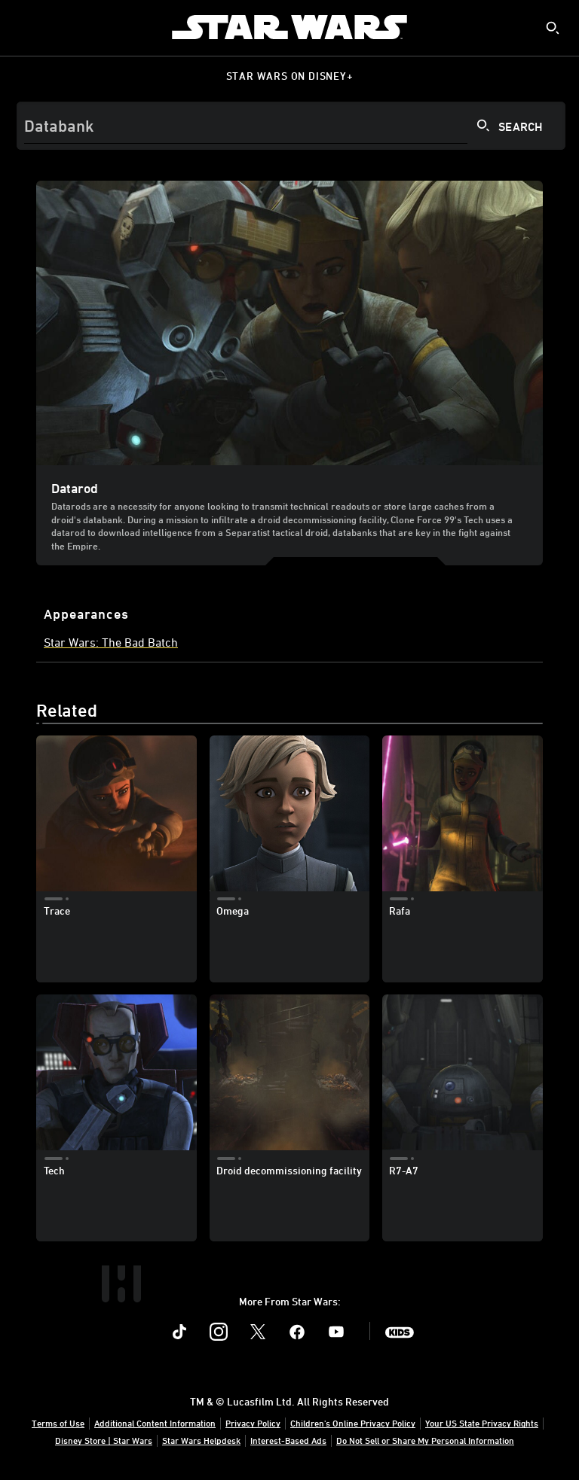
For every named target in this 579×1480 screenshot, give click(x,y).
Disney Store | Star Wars (103, 1440)
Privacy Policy (252, 1423)
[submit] (552, 28)
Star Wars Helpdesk (201, 1440)
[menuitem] (24, 27)
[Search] (291, 126)
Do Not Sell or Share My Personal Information (425, 1440)
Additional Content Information (155, 1423)
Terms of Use (58, 1423)
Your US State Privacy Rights (481, 1423)
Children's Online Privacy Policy (352, 1423)
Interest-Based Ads (288, 1440)
